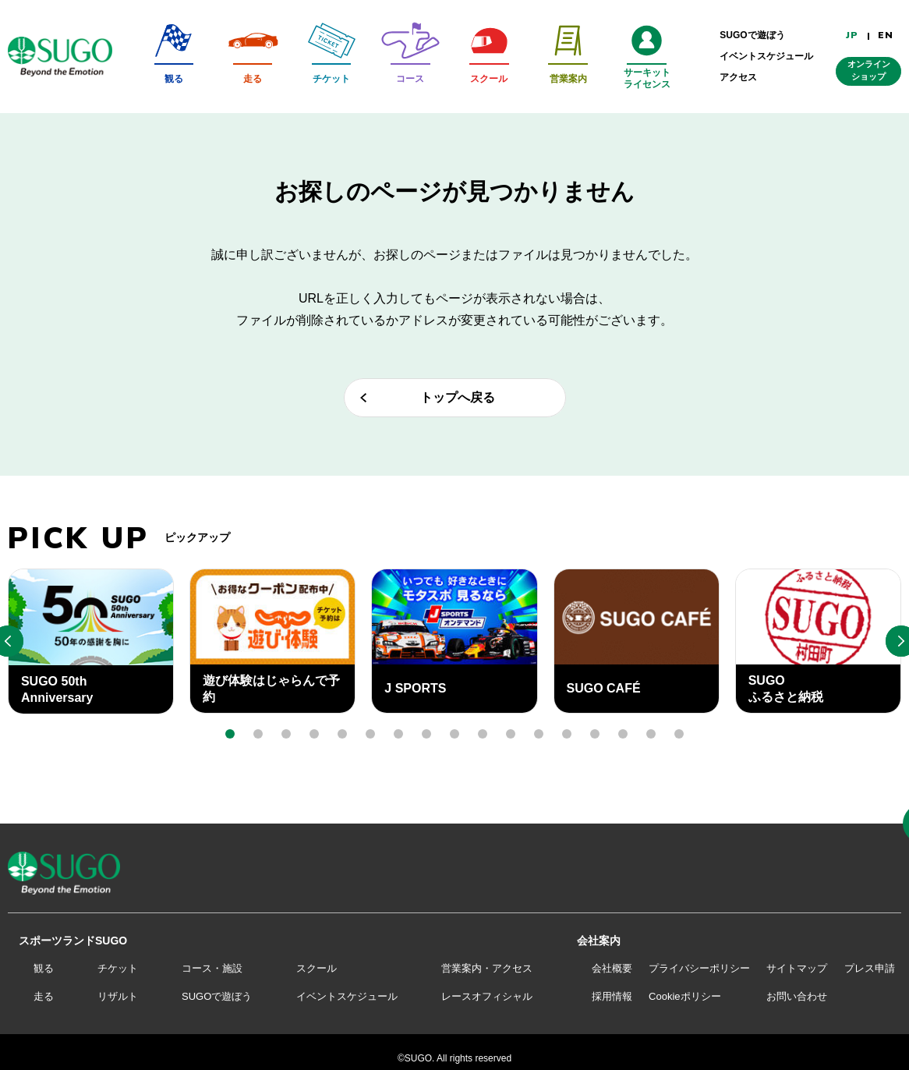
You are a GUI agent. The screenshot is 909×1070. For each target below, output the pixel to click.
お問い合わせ (796, 996)
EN (885, 35)
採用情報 (612, 996)
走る (44, 996)
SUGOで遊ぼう (217, 996)
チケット (117, 968)
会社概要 (612, 968)
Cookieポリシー (684, 996)
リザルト (117, 996)
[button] (230, 734)
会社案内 (599, 940)
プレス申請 (869, 968)
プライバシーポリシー (699, 968)
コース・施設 (212, 968)
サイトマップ (796, 968)
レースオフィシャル (486, 996)
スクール (316, 968)
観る (44, 968)
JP (852, 35)
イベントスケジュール (347, 996)
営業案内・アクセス (486, 968)
